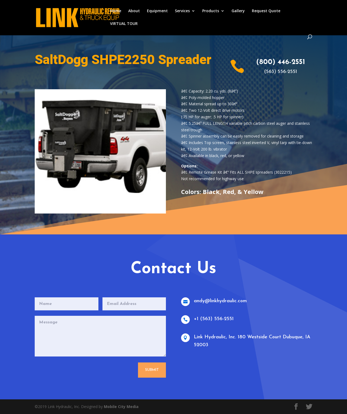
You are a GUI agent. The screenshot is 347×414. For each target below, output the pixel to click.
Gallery (238, 11)
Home (115, 11)
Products (210, 11)
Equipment (157, 11)
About (134, 11)
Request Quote (266, 11)
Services (182, 11)
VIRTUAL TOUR (124, 24)
